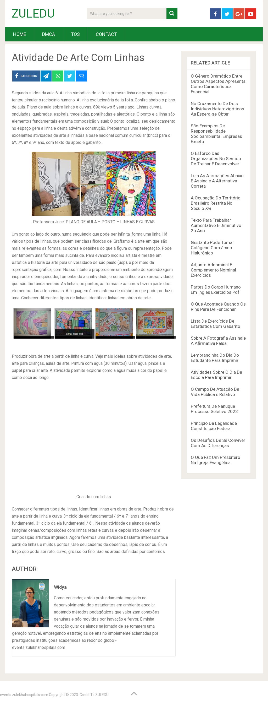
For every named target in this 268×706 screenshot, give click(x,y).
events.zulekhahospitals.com (24, 695)
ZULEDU (33, 13)
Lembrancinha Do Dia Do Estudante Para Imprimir (215, 357)
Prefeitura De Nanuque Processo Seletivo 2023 (214, 409)
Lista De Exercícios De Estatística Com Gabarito (215, 323)
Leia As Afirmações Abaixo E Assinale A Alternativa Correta (217, 181)
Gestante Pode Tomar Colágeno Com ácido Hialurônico (212, 248)
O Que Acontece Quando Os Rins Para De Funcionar (218, 306)
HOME (19, 34)
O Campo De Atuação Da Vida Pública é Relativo (215, 392)
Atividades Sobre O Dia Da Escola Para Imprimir (216, 375)
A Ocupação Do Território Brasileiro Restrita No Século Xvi (216, 203)
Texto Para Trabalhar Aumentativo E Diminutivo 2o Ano (216, 225)
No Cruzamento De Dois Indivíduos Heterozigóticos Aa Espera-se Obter (217, 109)
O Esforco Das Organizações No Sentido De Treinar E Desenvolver (216, 158)
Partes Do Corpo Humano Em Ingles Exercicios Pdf (216, 289)
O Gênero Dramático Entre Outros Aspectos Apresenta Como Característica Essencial (218, 83)
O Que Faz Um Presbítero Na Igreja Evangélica (215, 460)
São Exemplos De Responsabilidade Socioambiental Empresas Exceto (216, 133)
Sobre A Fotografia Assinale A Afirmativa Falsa (218, 340)
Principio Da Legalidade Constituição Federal (214, 426)
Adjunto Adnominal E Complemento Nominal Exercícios (213, 270)
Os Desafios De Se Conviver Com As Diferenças (218, 443)
